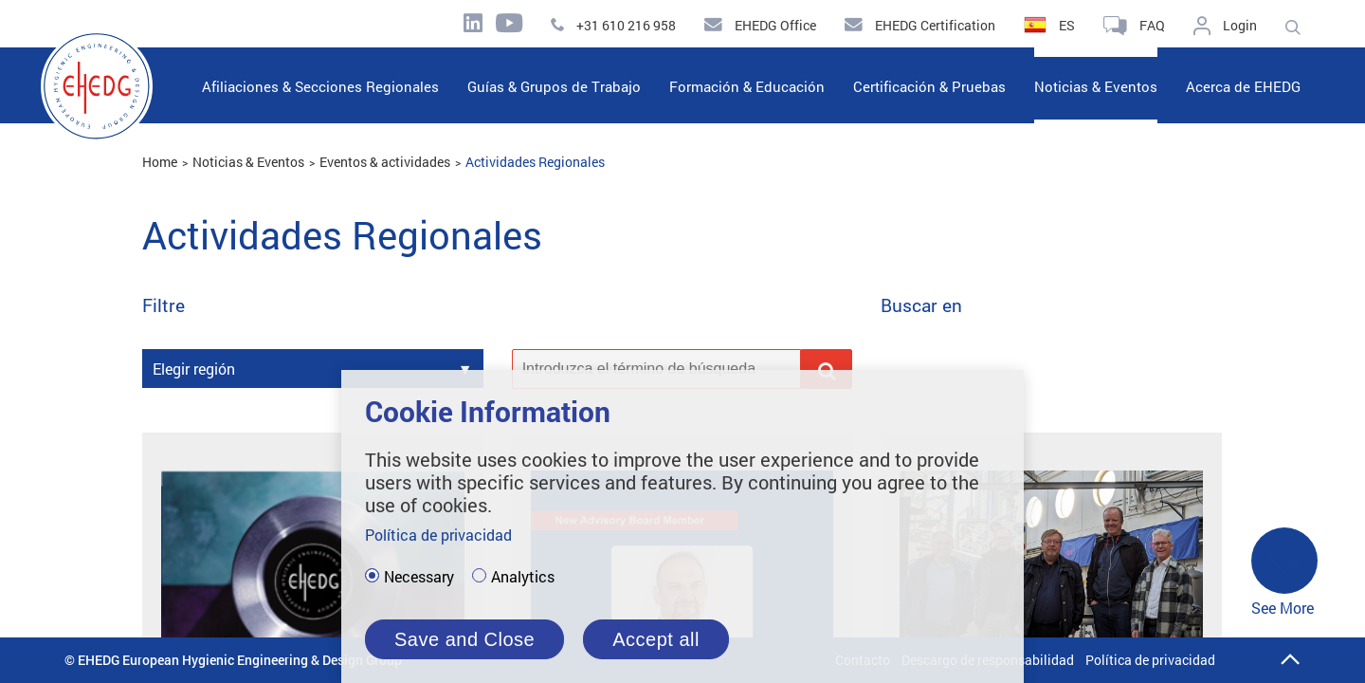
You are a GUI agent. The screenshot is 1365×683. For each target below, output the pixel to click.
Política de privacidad (1150, 660)
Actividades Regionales (535, 162)
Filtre (163, 306)
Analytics (523, 576)
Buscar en (921, 306)
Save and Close (464, 639)
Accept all (656, 639)
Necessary (419, 576)
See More (1284, 572)
